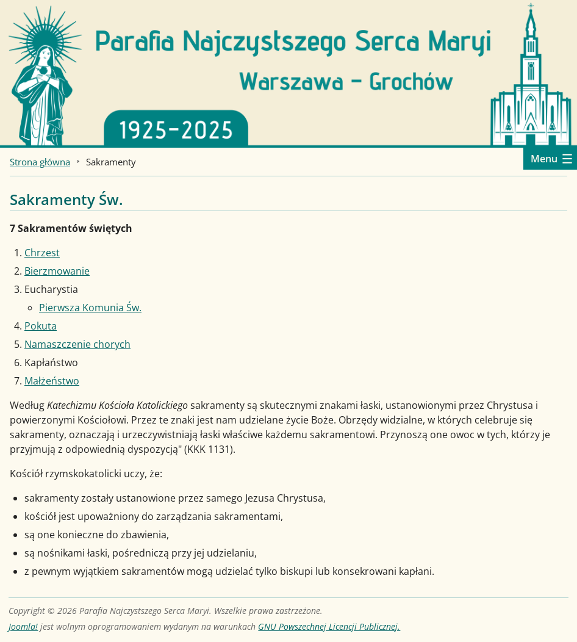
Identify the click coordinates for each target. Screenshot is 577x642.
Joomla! (23, 626)
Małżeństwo (51, 381)
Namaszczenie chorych (77, 344)
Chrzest (42, 252)
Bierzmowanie (57, 271)
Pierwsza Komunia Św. (90, 307)
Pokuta (40, 326)
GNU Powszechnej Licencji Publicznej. (329, 626)
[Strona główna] (288, 72)
